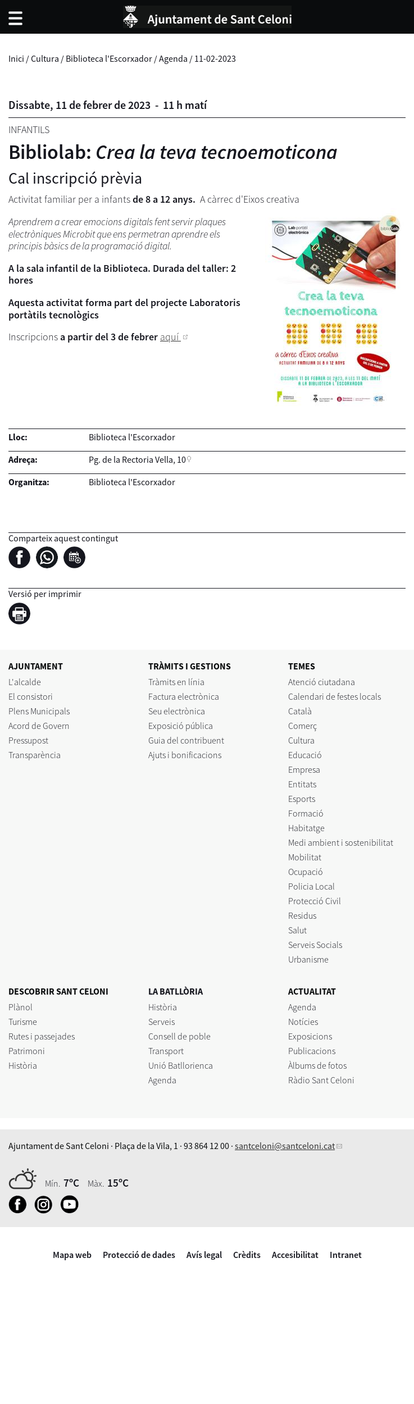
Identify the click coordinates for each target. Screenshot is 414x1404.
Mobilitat (304, 857)
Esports (301, 798)
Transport (166, 1050)
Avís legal (204, 1254)
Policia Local (311, 886)
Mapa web (72, 1254)
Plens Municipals (39, 711)
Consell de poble (179, 1036)
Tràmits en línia (176, 681)
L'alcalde (24, 681)
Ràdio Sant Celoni (321, 1080)
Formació (306, 813)
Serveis (161, 1021)
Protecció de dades (139, 1254)
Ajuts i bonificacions (184, 754)
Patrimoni (26, 1050)
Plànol (20, 1007)
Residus (302, 915)
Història (22, 1065)
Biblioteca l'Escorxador (109, 58)
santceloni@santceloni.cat (285, 1145)
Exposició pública (180, 725)
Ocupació (305, 871)
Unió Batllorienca (180, 1065)
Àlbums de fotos (317, 1065)
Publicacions (311, 1050)
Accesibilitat (295, 1254)
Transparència (34, 754)
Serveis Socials (315, 944)
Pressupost (28, 740)
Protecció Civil (314, 900)
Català (300, 711)
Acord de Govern (39, 725)
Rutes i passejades (41, 1036)
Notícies (303, 1021)
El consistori (30, 696)
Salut (297, 930)
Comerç (302, 725)
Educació (305, 754)
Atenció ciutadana (321, 681)
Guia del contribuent (186, 740)
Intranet (346, 1254)
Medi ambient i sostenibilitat (340, 842)
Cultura (45, 58)
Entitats (302, 784)
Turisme (22, 1021)
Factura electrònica (183, 696)
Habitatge (306, 827)
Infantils (28, 129)
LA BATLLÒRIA (175, 991)
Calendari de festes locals (334, 696)
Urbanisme (308, 959)
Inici (16, 58)
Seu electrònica (176, 711)
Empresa (304, 769)
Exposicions (310, 1036)
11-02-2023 (215, 58)
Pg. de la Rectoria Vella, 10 (137, 459)
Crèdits (247, 1254)
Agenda (173, 58)
